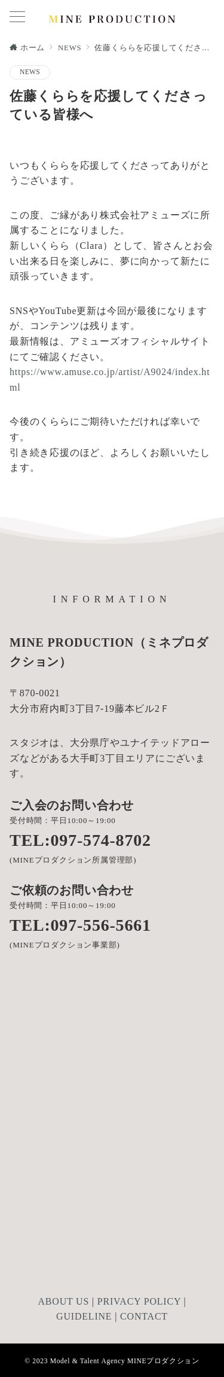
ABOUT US (63, 1301)
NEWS (30, 72)
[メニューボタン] (17, 18)
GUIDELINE (84, 1316)
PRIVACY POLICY (139, 1301)
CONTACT (144, 1316)
